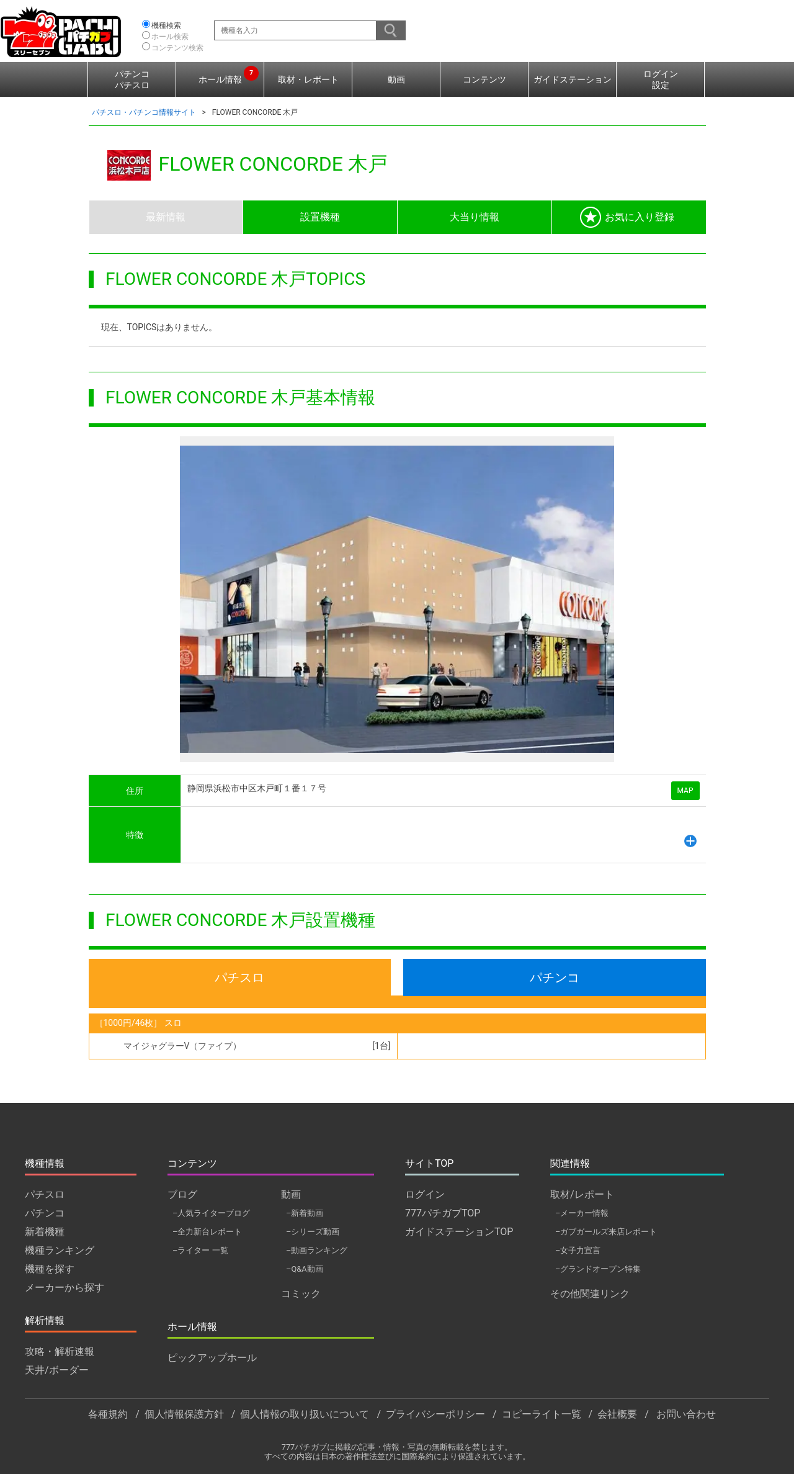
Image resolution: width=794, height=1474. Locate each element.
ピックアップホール (212, 1358)
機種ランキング (59, 1250)
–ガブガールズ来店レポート (606, 1231)
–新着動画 (304, 1213)
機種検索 (166, 25)
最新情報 (165, 217)
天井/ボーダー (57, 1370)
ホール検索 (170, 36)
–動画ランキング (316, 1250)
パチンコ (554, 977)
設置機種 (320, 217)
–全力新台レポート (207, 1231)
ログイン (425, 1194)
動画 (396, 79)
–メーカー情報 (582, 1213)
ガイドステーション (572, 79)
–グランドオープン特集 (598, 1269)
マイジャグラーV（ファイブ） (182, 1046)
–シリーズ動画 (312, 1231)
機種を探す (49, 1269)
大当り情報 (474, 217)
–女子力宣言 (577, 1250)
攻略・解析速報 (59, 1351)
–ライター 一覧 (200, 1250)
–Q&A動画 (304, 1269)
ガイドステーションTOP (459, 1232)
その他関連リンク (590, 1294)
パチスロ (239, 977)
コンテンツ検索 (177, 47)
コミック (301, 1294)
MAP (685, 790)
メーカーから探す (64, 1287)
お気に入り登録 (627, 217)
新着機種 (45, 1232)
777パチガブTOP (442, 1213)
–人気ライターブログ (211, 1213)
